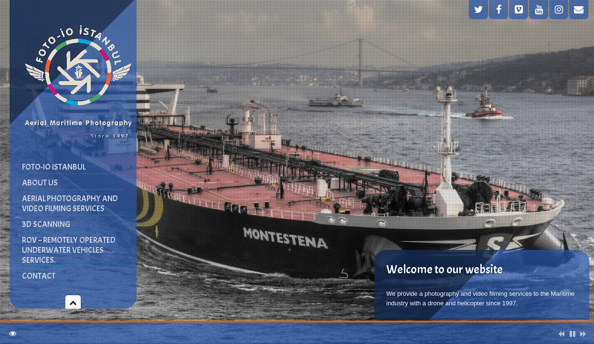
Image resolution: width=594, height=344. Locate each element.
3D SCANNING (46, 224)
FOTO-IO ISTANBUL (53, 167)
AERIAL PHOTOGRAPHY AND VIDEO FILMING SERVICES (70, 204)
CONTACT (38, 276)
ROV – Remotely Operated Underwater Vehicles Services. (69, 250)
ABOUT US (40, 183)
